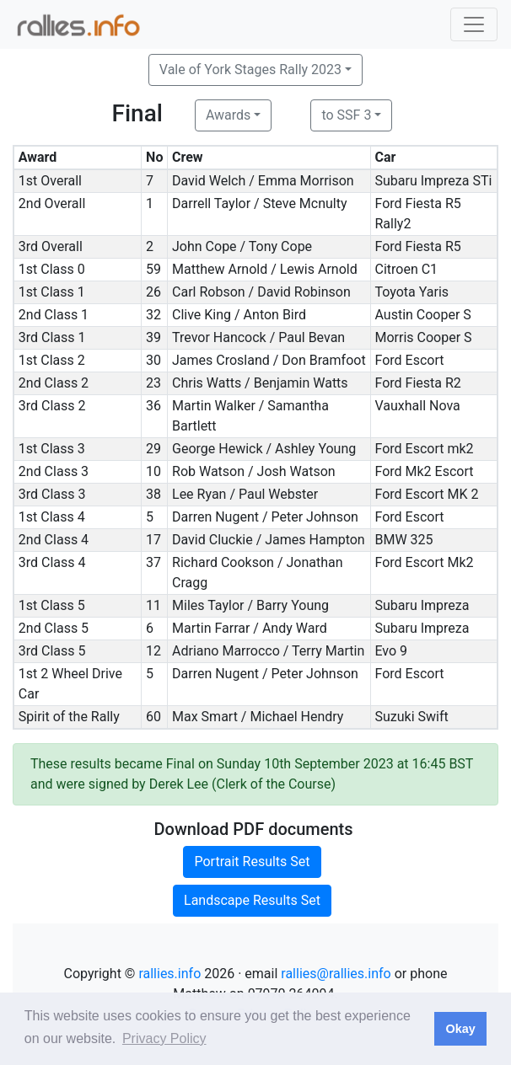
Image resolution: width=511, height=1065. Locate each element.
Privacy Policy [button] (164, 1038)
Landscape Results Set (252, 900)
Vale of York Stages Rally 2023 (250, 70)
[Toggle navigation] (474, 24)
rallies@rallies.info (335, 974)
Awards (228, 115)
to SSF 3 (346, 115)
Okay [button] (460, 1029)
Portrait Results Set (251, 862)
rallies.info (169, 974)
